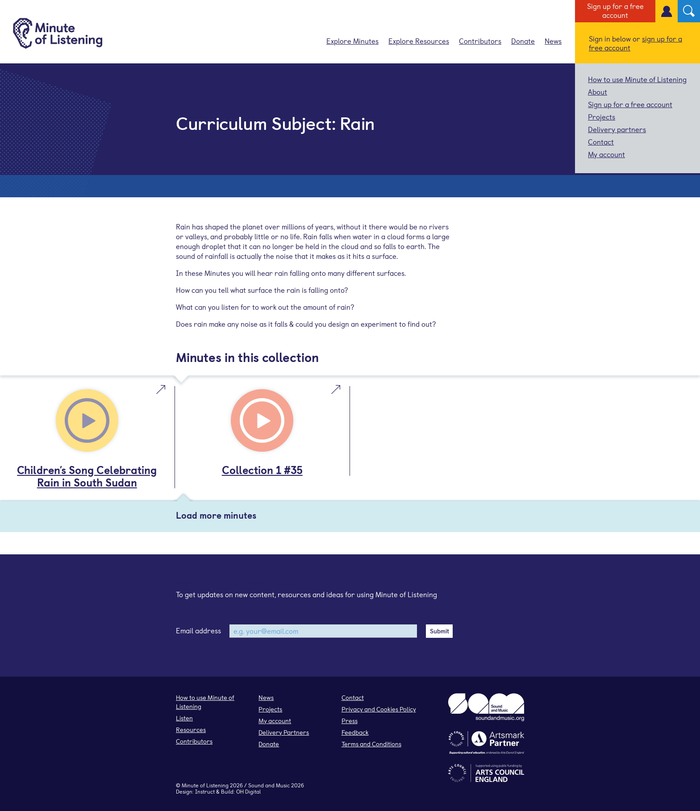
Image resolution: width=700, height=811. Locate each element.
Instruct (205, 791)
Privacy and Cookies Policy (379, 709)
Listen (184, 718)
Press (350, 720)
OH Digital (248, 791)
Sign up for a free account (615, 10)
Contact (601, 141)
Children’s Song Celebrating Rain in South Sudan (87, 476)
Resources (191, 729)
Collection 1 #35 (262, 470)
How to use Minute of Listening (637, 79)
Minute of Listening (205, 785)
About (597, 91)
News (553, 40)
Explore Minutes (352, 40)
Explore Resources (418, 40)
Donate (523, 40)
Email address (198, 630)
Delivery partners (617, 129)
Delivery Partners (283, 732)
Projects (601, 116)
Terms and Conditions (371, 744)
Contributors (480, 40)
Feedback (355, 732)
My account (606, 154)
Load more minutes (216, 515)
